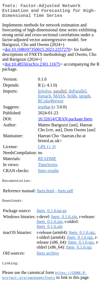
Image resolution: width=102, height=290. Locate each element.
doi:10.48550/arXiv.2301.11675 (32, 67)
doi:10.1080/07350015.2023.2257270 (37, 52)
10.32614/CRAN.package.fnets (65, 122)
